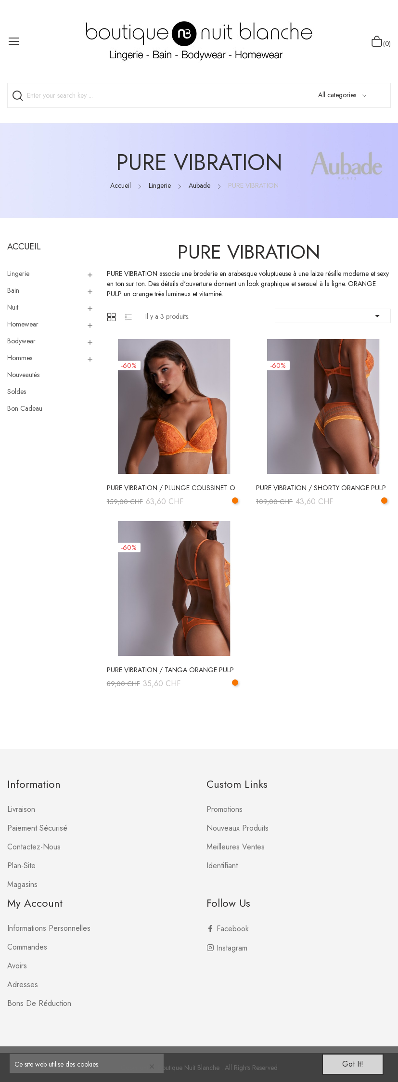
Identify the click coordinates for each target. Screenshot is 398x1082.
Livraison (21, 809)
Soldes (16, 391)
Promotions (224, 809)
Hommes (19, 358)
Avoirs (17, 965)
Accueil (24, 246)
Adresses (22, 984)
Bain (13, 290)
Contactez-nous (34, 846)
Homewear (23, 324)
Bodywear (21, 341)
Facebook (233, 928)
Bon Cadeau (24, 408)
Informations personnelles (48, 928)
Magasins (22, 884)
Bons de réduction (39, 1003)
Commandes (27, 946)
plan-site (21, 865)
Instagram (232, 947)
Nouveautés (23, 374)
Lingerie (18, 273)
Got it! (352, 1063)
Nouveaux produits (237, 828)
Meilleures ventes (235, 846)
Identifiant (222, 865)
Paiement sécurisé (37, 828)
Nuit (12, 307)
